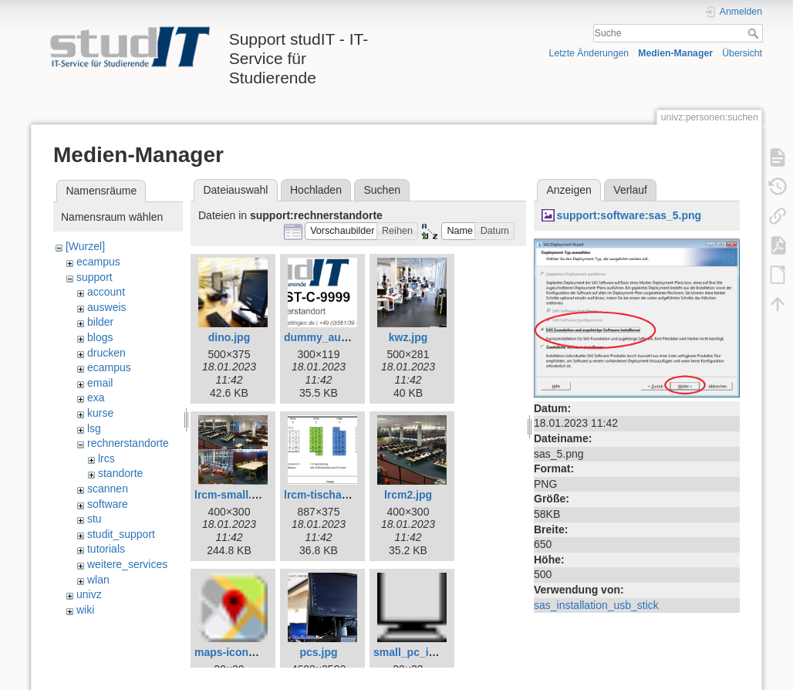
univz (89, 594)
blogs (100, 337)
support (94, 277)
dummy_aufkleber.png (341, 337)
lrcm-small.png (233, 495)
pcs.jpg (318, 652)
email (100, 383)
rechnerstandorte (128, 443)
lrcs (106, 458)
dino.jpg (229, 337)
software (107, 504)
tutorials (106, 549)
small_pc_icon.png (422, 652)
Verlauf (630, 190)
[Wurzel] (85, 246)
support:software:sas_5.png (629, 215)
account (106, 292)
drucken (106, 353)
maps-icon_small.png (249, 652)
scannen (107, 488)
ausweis (107, 307)
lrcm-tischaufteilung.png (347, 495)
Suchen (382, 190)
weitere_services (127, 564)
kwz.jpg (408, 337)
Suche (754, 33)
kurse (100, 413)
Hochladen (316, 190)
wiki (85, 610)
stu (94, 518)
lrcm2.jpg (408, 495)
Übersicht (742, 53)
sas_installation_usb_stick (596, 605)
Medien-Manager (675, 53)
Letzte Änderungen (589, 53)
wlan (98, 579)
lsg (94, 428)
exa (96, 397)
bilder (100, 322)
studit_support (121, 534)
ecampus (98, 261)
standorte (120, 473)
